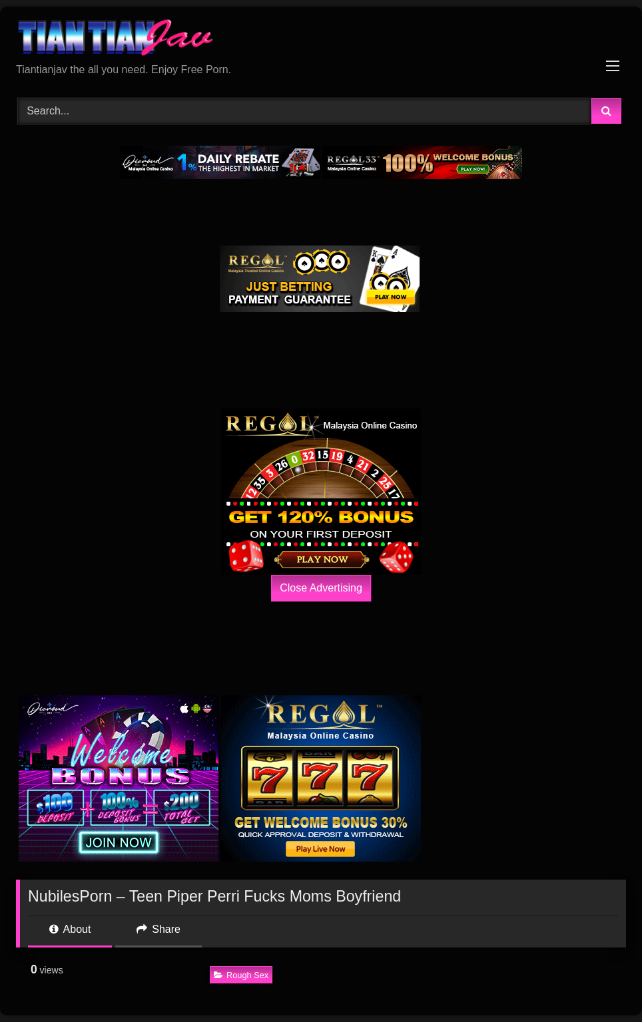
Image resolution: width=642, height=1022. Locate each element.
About (70, 929)
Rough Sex (241, 975)
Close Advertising (321, 588)
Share (158, 929)
